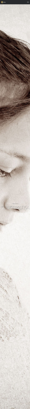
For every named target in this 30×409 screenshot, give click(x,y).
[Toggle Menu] (28, 2)
